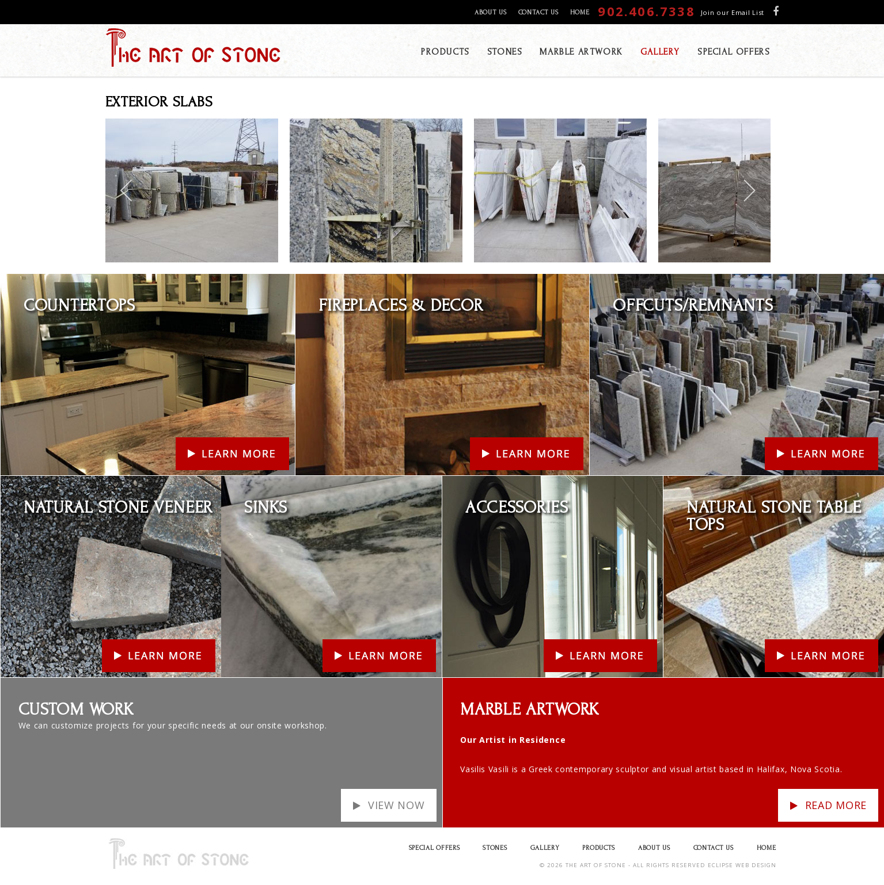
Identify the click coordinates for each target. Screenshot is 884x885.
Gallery (545, 848)
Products (598, 848)
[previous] (127, 190)
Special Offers (434, 848)
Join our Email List (732, 12)
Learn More (24, 281)
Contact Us (538, 12)
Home (580, 12)
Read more (836, 805)
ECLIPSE (720, 865)
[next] (749, 190)
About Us (491, 12)
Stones (495, 848)
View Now (396, 805)
